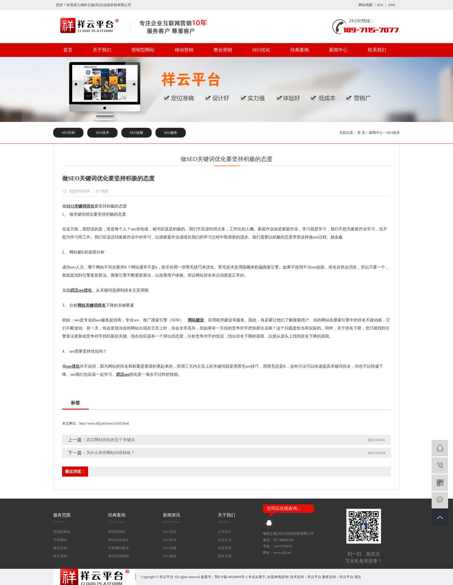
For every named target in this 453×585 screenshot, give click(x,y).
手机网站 (60, 540)
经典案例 (299, 49)
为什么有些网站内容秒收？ (110, 453)
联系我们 (377, 49)
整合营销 (222, 49)
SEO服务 (170, 133)
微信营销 (60, 548)
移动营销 (184, 49)
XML (392, 5)
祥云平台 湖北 (350, 577)
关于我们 (102, 49)
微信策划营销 (118, 556)
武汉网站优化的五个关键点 (110, 440)
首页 (68, 49)
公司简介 (225, 532)
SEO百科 (68, 133)
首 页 (361, 133)
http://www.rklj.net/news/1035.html (104, 423)
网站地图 (365, 5)
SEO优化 (261, 49)
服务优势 (225, 556)
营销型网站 (143, 49)
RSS (380, 5)
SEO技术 (102, 133)
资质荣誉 (225, 548)
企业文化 (225, 540)
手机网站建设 (118, 548)
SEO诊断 (136, 133)
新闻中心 (338, 49)
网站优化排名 (118, 540)
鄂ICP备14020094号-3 (231, 577)
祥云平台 (314, 577)
